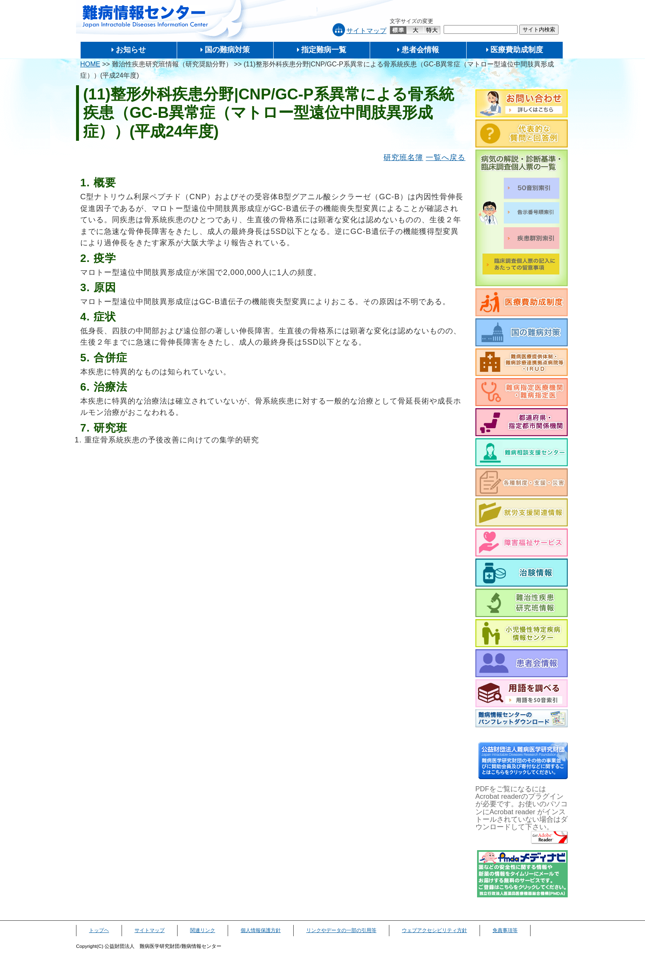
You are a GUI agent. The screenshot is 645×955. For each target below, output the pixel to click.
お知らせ (131, 50)
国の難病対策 (227, 50)
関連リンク (202, 930)
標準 (398, 30)
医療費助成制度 (516, 50)
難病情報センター (145, 16)
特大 (432, 30)
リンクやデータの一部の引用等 (341, 930)
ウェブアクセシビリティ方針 (434, 930)
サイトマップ (366, 30)
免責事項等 (505, 930)
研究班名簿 (403, 157)
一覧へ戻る (445, 157)
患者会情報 (420, 50)
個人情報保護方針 (261, 930)
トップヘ (99, 930)
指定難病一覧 (323, 50)
